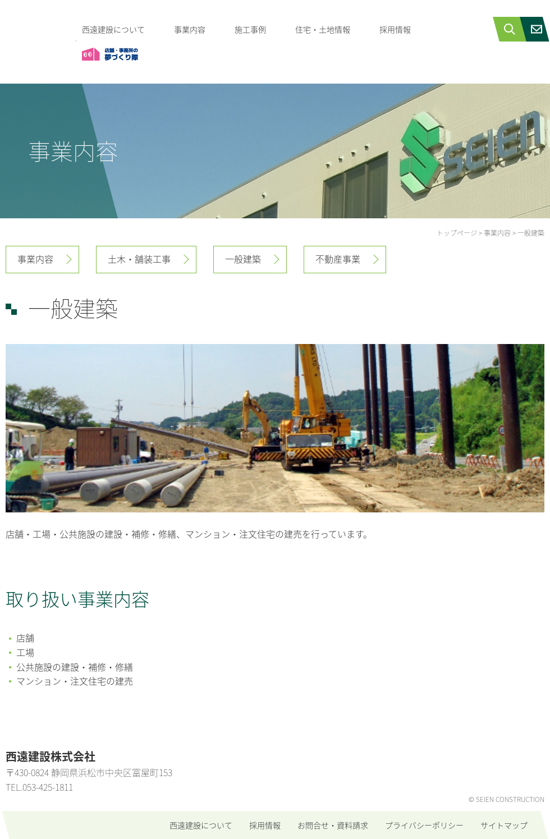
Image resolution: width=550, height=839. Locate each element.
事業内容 (189, 29)
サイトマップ (504, 825)
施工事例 (250, 29)
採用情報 (395, 29)
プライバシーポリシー (424, 825)
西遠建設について (113, 29)
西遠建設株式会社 (38, 31)
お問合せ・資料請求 (332, 825)
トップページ (457, 233)
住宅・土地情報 (322, 29)
